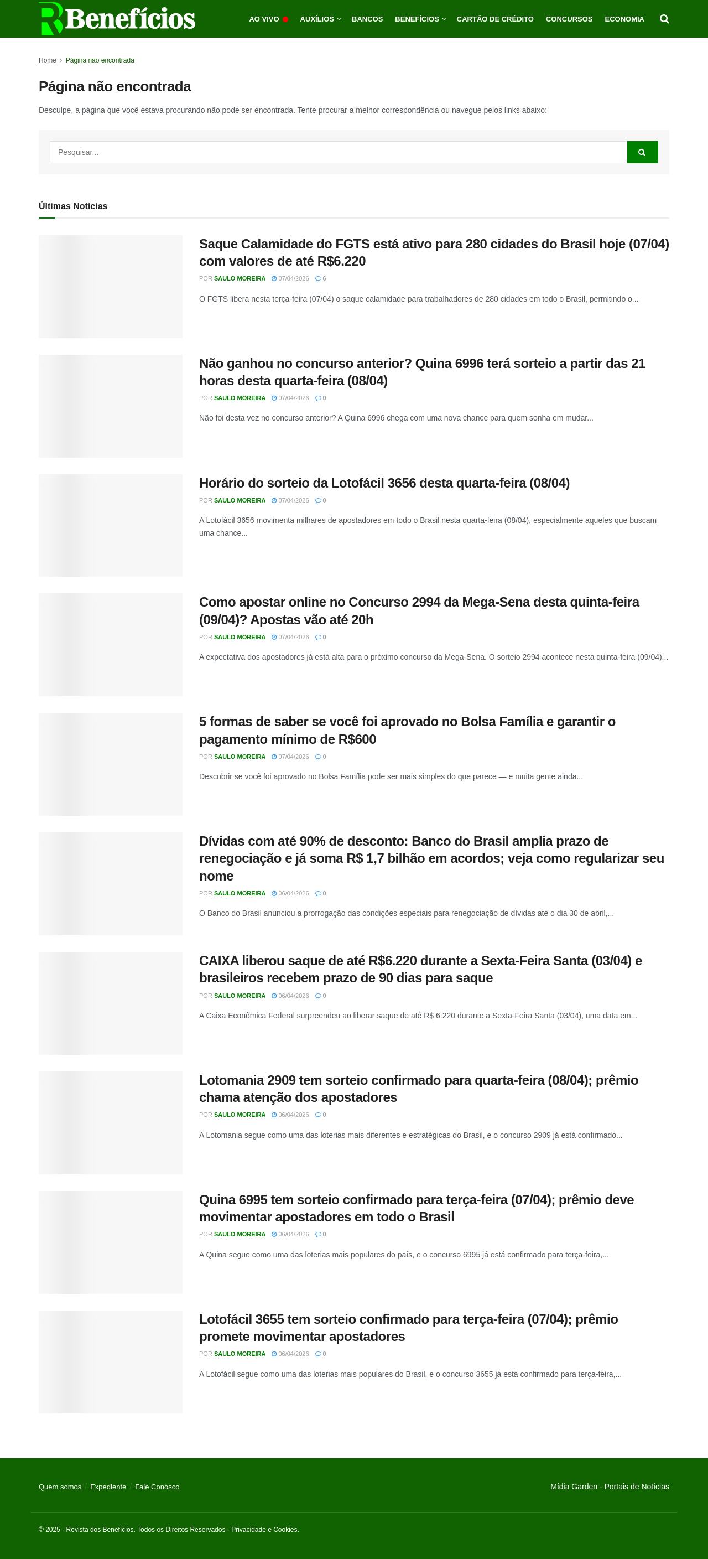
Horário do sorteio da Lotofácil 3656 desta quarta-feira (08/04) (384, 482)
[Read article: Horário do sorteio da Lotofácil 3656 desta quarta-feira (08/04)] (111, 525)
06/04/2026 (290, 893)
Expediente (108, 1487)
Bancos (367, 19)
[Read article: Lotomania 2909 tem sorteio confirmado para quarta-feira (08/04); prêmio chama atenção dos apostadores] (111, 1122)
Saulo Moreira (240, 278)
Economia (625, 19)
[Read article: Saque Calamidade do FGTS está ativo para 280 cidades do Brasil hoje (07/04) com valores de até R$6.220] (111, 286)
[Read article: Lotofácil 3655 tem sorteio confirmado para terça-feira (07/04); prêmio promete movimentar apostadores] (111, 1362)
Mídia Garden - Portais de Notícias (609, 1486)
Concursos (569, 19)
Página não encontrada (100, 60)
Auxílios (317, 19)
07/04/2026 (290, 278)
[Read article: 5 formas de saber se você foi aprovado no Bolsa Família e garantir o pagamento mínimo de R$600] (111, 764)
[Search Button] (664, 19)
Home (47, 60)
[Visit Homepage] (117, 18)
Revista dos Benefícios (100, 1530)
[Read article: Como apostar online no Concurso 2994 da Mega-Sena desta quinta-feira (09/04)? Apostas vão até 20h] (111, 644)
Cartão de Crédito (495, 19)
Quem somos (60, 1487)
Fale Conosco (157, 1487)
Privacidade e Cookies (264, 1530)
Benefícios (417, 19)
